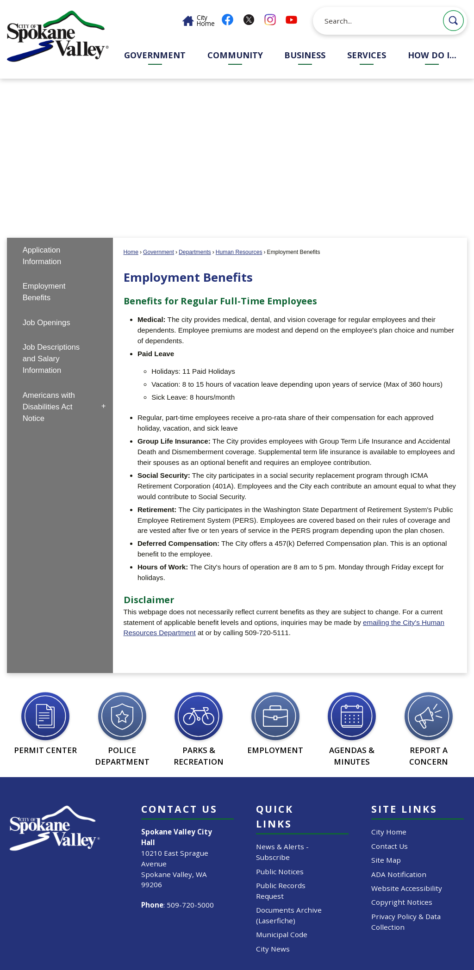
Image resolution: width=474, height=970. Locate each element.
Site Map (386, 860)
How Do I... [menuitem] (432, 55)
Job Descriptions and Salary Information (51, 359)
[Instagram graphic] (270, 19)
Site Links (404, 809)
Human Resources (239, 252)
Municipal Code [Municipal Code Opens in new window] (281, 934)
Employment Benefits (44, 292)
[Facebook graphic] (227, 19)
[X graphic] (249, 19)
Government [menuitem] (155, 55)
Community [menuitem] (235, 55)
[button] (453, 20)
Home (131, 252)
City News (273, 948)
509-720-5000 (190, 904)
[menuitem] (60, 256)
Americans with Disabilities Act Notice (49, 407)
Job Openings (46, 322)
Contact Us (389, 846)
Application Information (42, 256)
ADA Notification (398, 874)
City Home (388, 831)
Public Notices (280, 871)
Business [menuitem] (304, 55)
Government (158, 252)
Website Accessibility (406, 888)
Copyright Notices (401, 902)
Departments (195, 252)
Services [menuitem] (366, 55)
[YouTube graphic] (291, 19)
